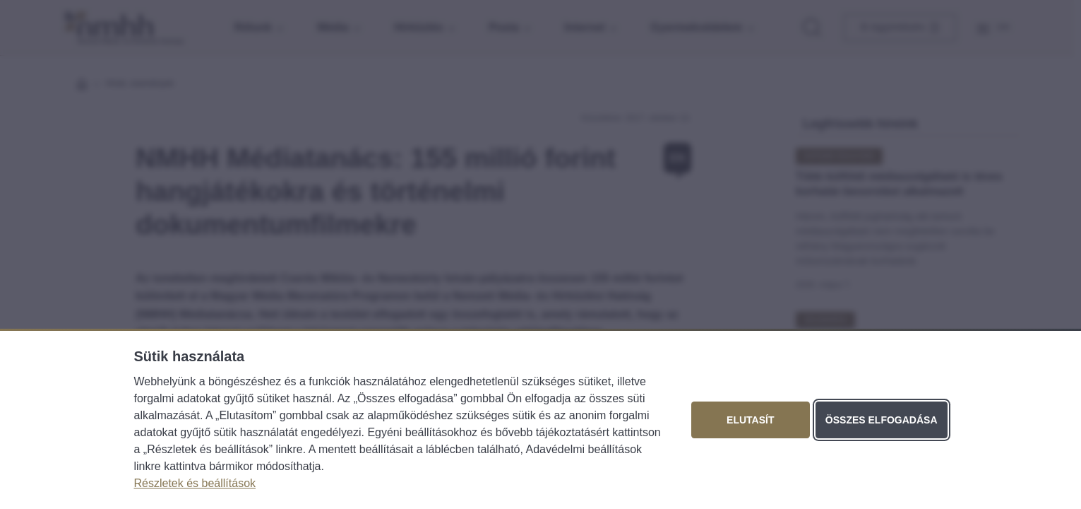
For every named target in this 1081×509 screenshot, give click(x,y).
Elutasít (750, 420)
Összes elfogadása (881, 420)
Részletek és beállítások (195, 483)
